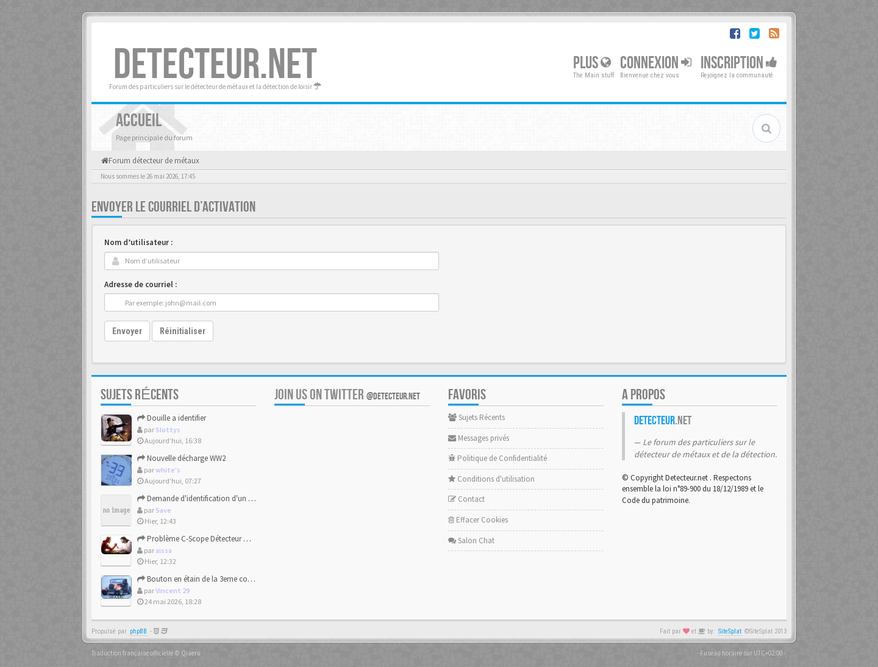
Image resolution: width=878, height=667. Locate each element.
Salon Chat (471, 540)
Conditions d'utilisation (491, 479)
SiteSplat (729, 631)
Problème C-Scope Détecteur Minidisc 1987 (211, 538)
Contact (466, 499)
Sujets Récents (476, 417)
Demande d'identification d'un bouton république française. (240, 498)
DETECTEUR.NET (215, 65)
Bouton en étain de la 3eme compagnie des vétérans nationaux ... (249, 579)
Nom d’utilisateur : (138, 242)
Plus (592, 63)
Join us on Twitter (347, 395)
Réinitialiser (182, 331)
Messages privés (478, 438)
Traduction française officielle (132, 653)
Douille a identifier (171, 418)
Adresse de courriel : (140, 284)
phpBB (138, 631)
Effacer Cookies (478, 520)
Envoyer (127, 331)
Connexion (655, 63)
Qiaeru (191, 653)
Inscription (739, 63)
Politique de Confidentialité (497, 458)
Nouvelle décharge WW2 (181, 458)
